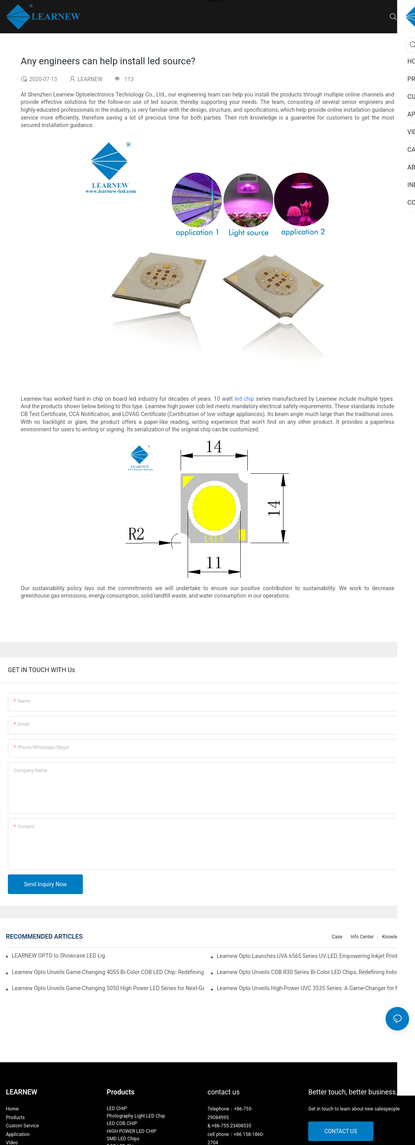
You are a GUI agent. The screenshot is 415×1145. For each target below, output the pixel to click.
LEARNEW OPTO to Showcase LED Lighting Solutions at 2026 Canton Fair (58, 955)
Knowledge (393, 937)
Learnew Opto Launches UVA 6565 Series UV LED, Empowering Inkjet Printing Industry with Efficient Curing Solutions (313, 956)
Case (337, 937)
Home (12, 1109)
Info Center (362, 937)
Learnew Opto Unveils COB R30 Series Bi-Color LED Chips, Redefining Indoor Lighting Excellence (313, 972)
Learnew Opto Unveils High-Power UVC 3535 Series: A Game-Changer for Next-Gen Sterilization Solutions (313, 988)
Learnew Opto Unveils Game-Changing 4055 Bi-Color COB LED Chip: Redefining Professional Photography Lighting (108, 972)
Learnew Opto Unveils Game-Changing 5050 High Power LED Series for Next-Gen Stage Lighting (108, 988)
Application (17, 1134)
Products (15, 1117)
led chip (244, 399)
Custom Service (22, 1126)
